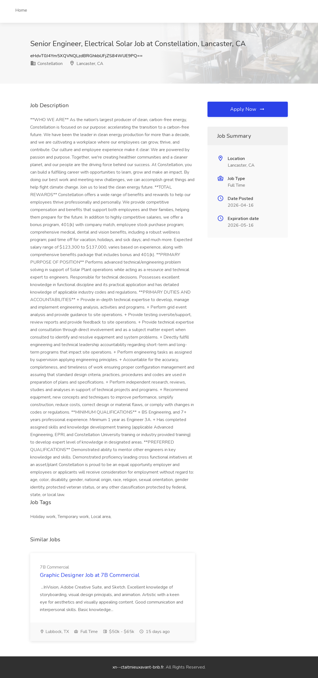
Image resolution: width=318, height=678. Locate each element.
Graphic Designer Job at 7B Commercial (90, 575)
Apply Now (247, 109)
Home (21, 10)
